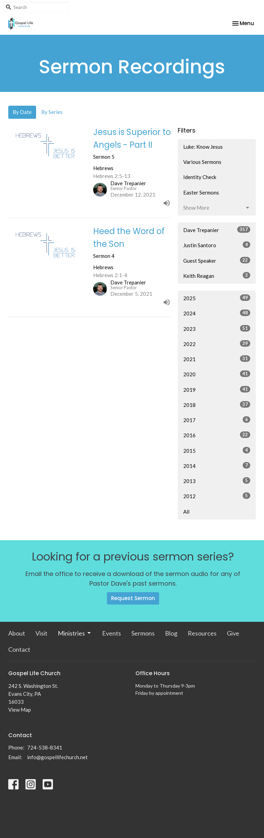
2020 (216, 373)
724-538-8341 (44, 747)
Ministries (75, 633)
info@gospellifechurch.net (57, 757)
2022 (216, 343)
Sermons (143, 633)
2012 (216, 495)
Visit (41, 633)
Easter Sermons (201, 192)
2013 (216, 480)
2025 (216, 297)
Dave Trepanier (216, 229)
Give (233, 633)
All (186, 512)
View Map (19, 709)
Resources (202, 633)
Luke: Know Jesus (203, 147)
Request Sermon (133, 598)
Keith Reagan (216, 275)
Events (111, 633)
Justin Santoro (216, 244)
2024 (216, 313)
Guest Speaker (216, 260)
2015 (216, 450)
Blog (171, 633)
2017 (216, 419)
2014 (216, 465)
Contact (19, 649)
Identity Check (199, 177)
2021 (216, 358)
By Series (52, 112)
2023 (216, 328)
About (16, 633)
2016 (216, 434)
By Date (22, 112)
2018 (216, 404)
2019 (216, 389)
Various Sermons (202, 162)
